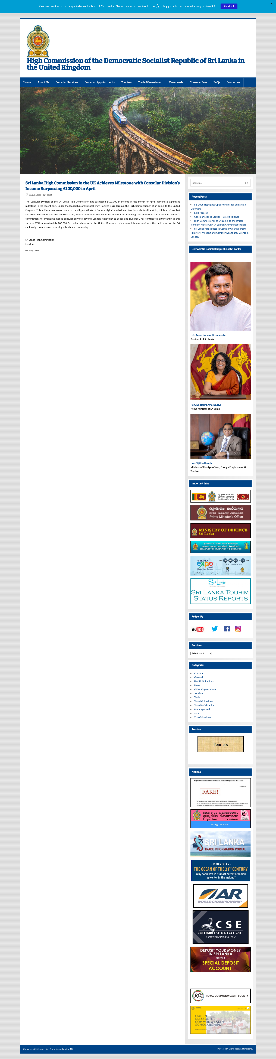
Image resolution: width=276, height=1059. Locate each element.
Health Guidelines (204, 681)
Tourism (126, 82)
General (198, 677)
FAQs (217, 82)
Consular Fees (198, 82)
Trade (197, 697)
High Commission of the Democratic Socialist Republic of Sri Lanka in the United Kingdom (135, 64)
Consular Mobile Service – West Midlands (216, 216)
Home (27, 82)
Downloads (176, 82)
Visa (196, 713)
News (49, 194)
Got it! (229, 6)
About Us (43, 82)
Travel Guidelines (203, 701)
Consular (199, 673)
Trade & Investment (150, 82)
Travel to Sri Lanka (204, 705)
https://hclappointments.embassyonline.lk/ (181, 6)
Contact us (233, 82)
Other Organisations (205, 689)
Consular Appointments (99, 82)
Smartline (247, 1048)
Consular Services (66, 82)
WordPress (234, 1048)
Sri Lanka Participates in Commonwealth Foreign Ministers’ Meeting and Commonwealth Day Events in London (219, 232)
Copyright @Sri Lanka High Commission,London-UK (48, 1049)
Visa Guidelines (202, 717)
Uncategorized (202, 709)
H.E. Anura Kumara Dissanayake (208, 335)
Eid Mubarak (201, 212)
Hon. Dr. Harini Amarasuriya (205, 404)
